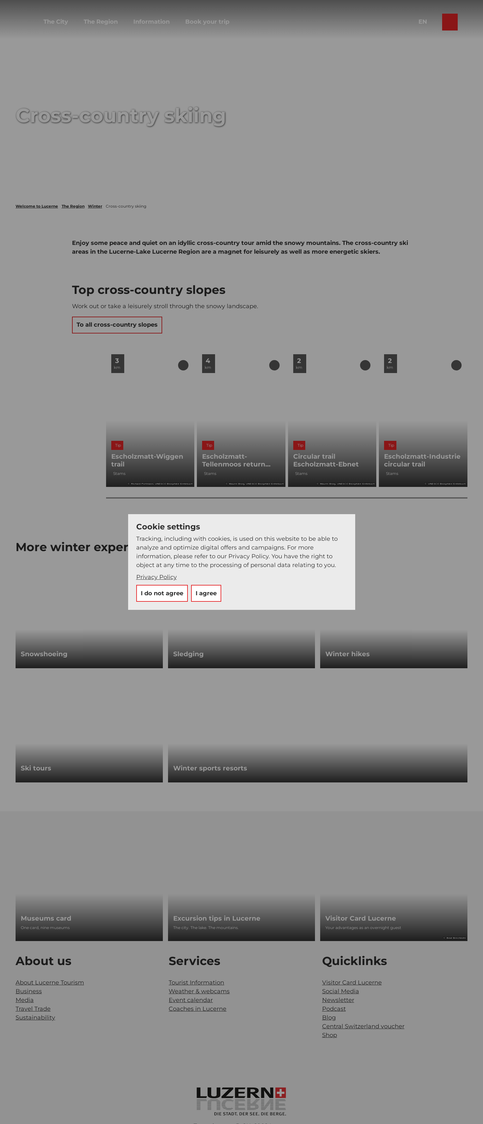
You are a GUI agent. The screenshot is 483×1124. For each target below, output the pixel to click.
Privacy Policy (156, 577)
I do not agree (162, 593)
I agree (206, 593)
